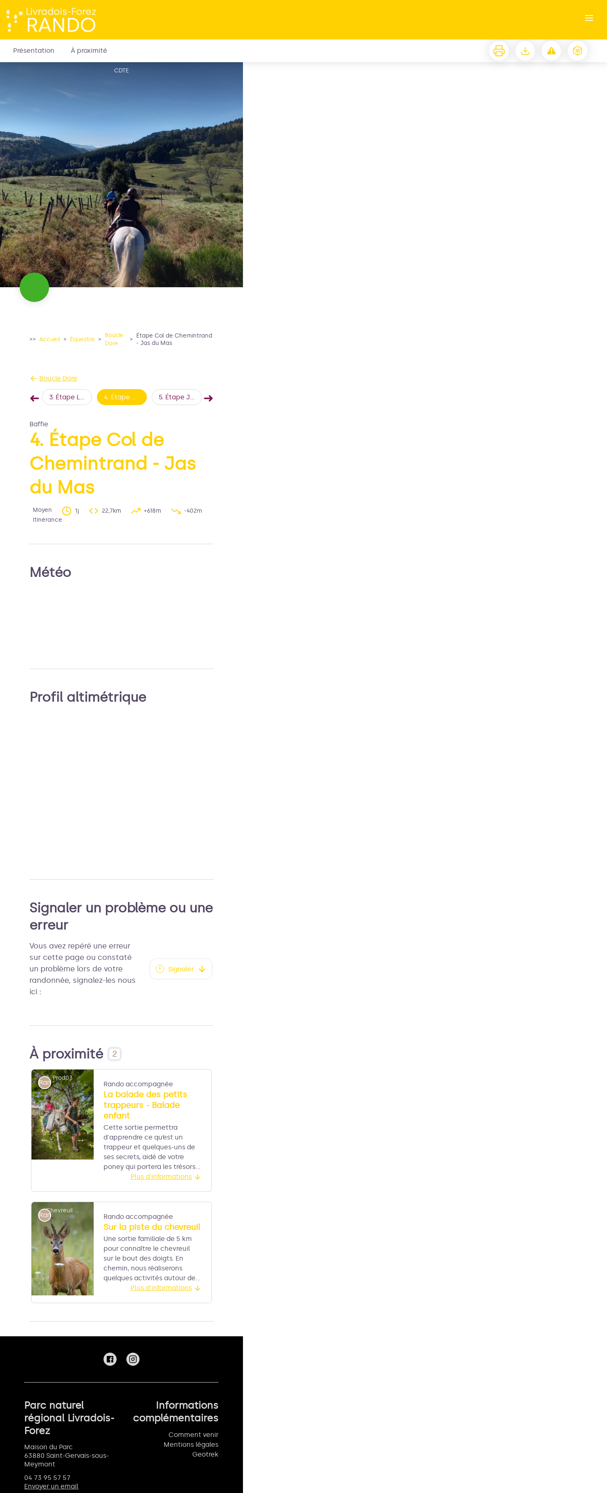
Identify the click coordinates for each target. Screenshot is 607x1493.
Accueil (49, 339)
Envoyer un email (51, 1486)
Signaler (181, 969)
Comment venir (193, 1435)
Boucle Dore (114, 339)
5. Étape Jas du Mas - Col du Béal (180, 397)
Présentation (33, 50)
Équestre (82, 339)
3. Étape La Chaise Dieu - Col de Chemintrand (70, 397)
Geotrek (205, 1454)
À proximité (89, 50)
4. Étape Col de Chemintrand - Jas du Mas (125, 397)
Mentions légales (191, 1444)
